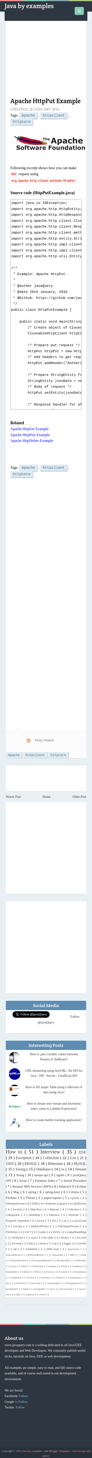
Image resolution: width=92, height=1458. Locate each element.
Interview (51, 1150)
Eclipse (81, 1185)
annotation (76, 1275)
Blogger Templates (60, 1449)
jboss (43, 1241)
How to (15, 1150)
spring (32, 1190)
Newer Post (13, 795)
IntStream (38, 1264)
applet (60, 1173)
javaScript (80, 1219)
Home (47, 795)
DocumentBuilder (41, 1258)
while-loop (53, 1247)
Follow (23, 1394)
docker (65, 1236)
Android (64, 1185)
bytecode (36, 1281)
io (63, 1167)
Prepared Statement (18, 1219)
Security (18, 1207)
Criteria (74, 1190)
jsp (55, 1241)
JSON (57, 1230)
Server (41, 1219)
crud (34, 1236)
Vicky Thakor (44, 738)
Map (16, 1190)
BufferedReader (36, 1253)
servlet (82, 1241)
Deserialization (19, 1258)
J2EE (10, 1162)
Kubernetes (12, 1270)
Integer (53, 1264)
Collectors (73, 1207)
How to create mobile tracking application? (54, 1118)
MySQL (80, 1162)
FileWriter (12, 1230)
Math (26, 1270)
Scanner (63, 1270)
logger (68, 1241)
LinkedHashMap (76, 1230)
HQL (25, 1264)
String (20, 1173)
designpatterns (74, 1281)
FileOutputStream (69, 1224)
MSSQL (31, 1162)
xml (42, 1292)
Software (46, 1275)
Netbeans (18, 1236)
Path (37, 1270)
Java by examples (29, 6)
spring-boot (53, 1190)
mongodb (39, 1287)
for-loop (17, 1241)
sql (15, 1247)
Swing (21, 1167)
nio (52, 1287)
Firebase (12, 1196)
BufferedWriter (40, 1224)
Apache (28, 115)
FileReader (80, 1258)
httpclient (54, 115)
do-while (49, 1236)
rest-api (18, 1224)
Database (44, 1167)
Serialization (79, 1270)
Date (83, 1253)
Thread (31, 1196)
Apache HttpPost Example (30, 434)
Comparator (13, 1213)
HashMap (35, 1213)
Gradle (42, 1230)
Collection (51, 1156)
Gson (14, 1264)
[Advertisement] (46, 59)
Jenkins (77, 1264)
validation (31, 1247)
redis (18, 1292)
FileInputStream (15, 1202)
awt (8, 1281)
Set (54, 1219)
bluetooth (20, 1281)
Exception (24, 1156)
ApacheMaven (14, 1253)
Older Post (79, 795)
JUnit (65, 1264)
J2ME (35, 1202)
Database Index (46, 1179)
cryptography (53, 1281)
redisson (30, 1292)
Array (23, 1179)
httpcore (22, 121)
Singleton (16, 1275)
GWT (28, 1230)
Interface (55, 1213)
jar (65, 1219)
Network (74, 1213)
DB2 (73, 1253)
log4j (26, 1287)
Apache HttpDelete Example (31, 440)
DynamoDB (63, 1258)
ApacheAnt (74, 1247)
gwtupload (12, 1287)
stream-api (41, 1173)
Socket (31, 1275)
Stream (80, 1167)
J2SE (82, 1150)
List (73, 1156)
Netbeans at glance (56, 1202)
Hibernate (56, 1162)
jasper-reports (53, 1196)
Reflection (80, 1202)
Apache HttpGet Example (29, 428)
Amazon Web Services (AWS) (32, 1185)
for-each (81, 1236)
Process (49, 1270)
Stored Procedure (74, 1179)
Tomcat (60, 1275)
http (31, 1241)
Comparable (57, 1253)
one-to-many (66, 1287)
